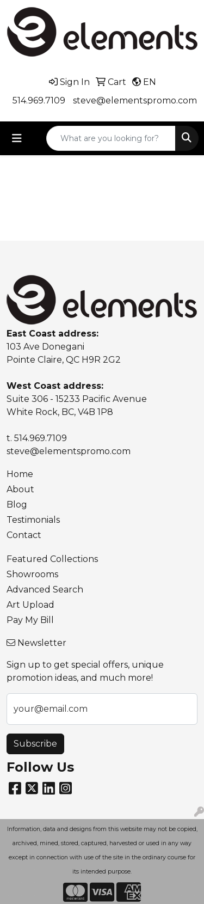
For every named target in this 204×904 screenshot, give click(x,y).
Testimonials (33, 520)
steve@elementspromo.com (135, 100)
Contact (24, 535)
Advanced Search (45, 589)
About (20, 489)
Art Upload (30, 605)
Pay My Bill (30, 620)
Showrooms (32, 574)
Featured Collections (52, 559)
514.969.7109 (39, 100)
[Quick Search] (111, 138)
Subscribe (35, 743)
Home (20, 474)
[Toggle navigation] (16, 138)
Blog (17, 504)
